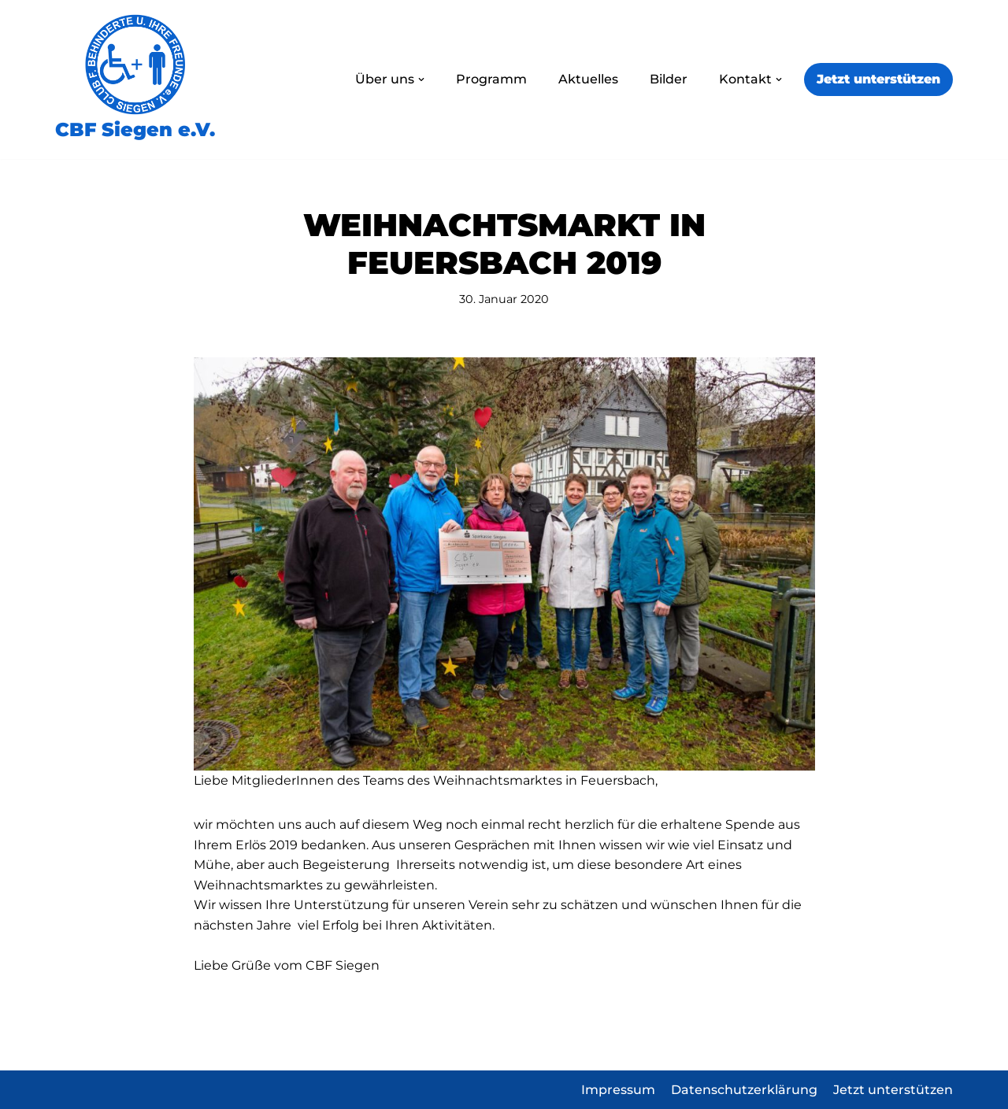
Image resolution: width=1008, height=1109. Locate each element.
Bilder (668, 79)
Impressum (618, 1089)
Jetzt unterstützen (878, 79)
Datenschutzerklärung (744, 1089)
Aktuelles (588, 79)
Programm (491, 79)
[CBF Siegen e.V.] (135, 79)
